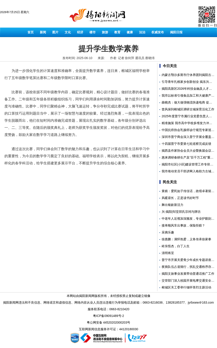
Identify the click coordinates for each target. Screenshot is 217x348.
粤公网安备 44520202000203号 (108, 322)
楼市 (92, 32)
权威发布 (157, 32)
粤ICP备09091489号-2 (108, 316)
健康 (130, 32)
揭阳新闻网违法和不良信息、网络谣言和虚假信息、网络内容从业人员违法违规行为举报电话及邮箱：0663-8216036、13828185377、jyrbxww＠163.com (108, 302)
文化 (68, 32)
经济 (80, 32)
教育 (117, 32)
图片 (55, 32)
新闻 (43, 32)
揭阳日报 (176, 32)
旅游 (105, 32)
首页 (30, 32)
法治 (142, 32)
